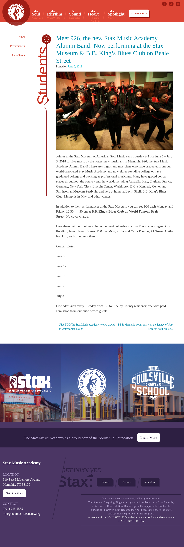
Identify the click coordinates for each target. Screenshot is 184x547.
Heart (95, 14)
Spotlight (116, 14)
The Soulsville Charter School (153, 386)
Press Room (18, 55)
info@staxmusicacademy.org (22, 513)
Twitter (171, 4)
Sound (75, 14)
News (22, 36)
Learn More (149, 437)
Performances (17, 45)
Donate (105, 481)
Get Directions (14, 492)
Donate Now (139, 13)
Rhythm (54, 14)
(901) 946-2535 (13, 508)
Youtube (178, 4)
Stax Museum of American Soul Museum (30, 386)
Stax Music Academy (92, 386)
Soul (36, 14)
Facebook (164, 4)
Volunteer (152, 481)
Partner (128, 481)
